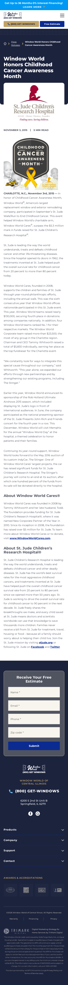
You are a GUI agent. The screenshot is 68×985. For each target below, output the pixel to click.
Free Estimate (52, 24)
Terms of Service (31, 973)
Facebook (37, 647)
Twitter (55, 647)
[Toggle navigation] (62, 15)
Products (10, 829)
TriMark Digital (56, 932)
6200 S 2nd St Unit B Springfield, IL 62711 (34, 802)
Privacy (53, 919)
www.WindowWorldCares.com (30, 538)
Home (5, 43)
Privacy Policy (53, 970)
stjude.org (46, 642)
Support (9, 850)
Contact (9, 861)
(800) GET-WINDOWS (34, 791)
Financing (33, 919)
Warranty (13, 919)
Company (10, 840)
